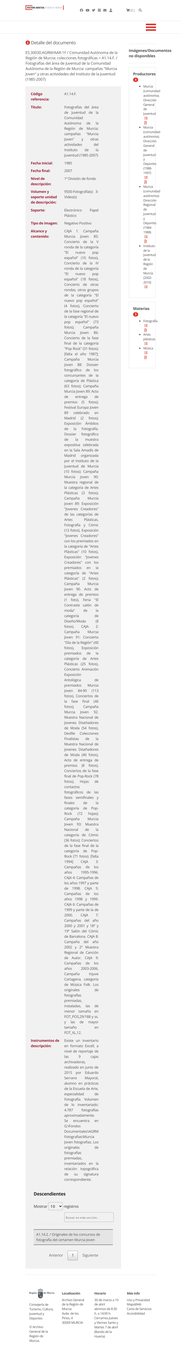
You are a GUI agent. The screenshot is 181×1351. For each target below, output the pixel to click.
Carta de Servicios (139, 1308)
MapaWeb (134, 1304)
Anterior (56, 1255)
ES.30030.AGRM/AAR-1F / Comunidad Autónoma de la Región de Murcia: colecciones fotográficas (71, 55)
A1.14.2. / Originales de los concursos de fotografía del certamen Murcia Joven (68, 1237)
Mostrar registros (56, 1206)
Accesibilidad (136, 1313)
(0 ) (130, 10)
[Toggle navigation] (157, 27)
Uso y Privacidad (138, 1300)
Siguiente (90, 1255)
